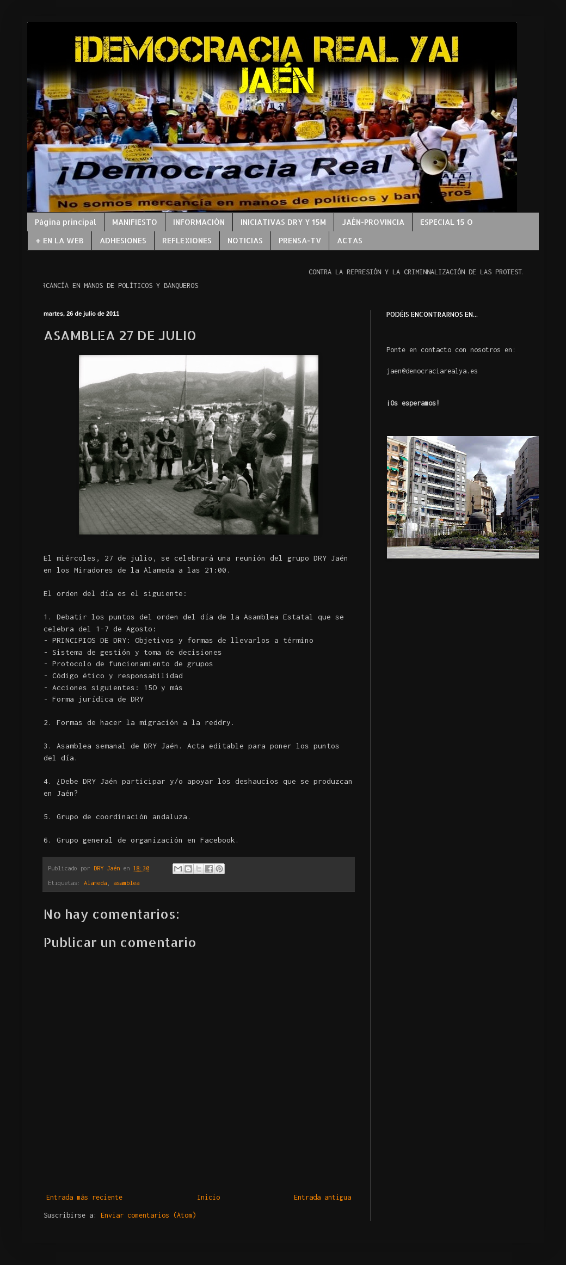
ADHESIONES (123, 240)
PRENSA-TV (300, 240)
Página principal (65, 221)
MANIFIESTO (134, 221)
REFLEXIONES (187, 240)
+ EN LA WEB (59, 240)
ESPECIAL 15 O (446, 221)
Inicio (208, 1197)
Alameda (95, 882)
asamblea (126, 882)
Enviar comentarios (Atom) (148, 1215)
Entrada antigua (322, 1197)
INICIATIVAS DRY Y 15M (283, 221)
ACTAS (349, 240)
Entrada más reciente (84, 1197)
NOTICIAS (245, 240)
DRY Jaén (108, 867)
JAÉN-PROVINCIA (373, 221)
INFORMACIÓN (199, 221)
